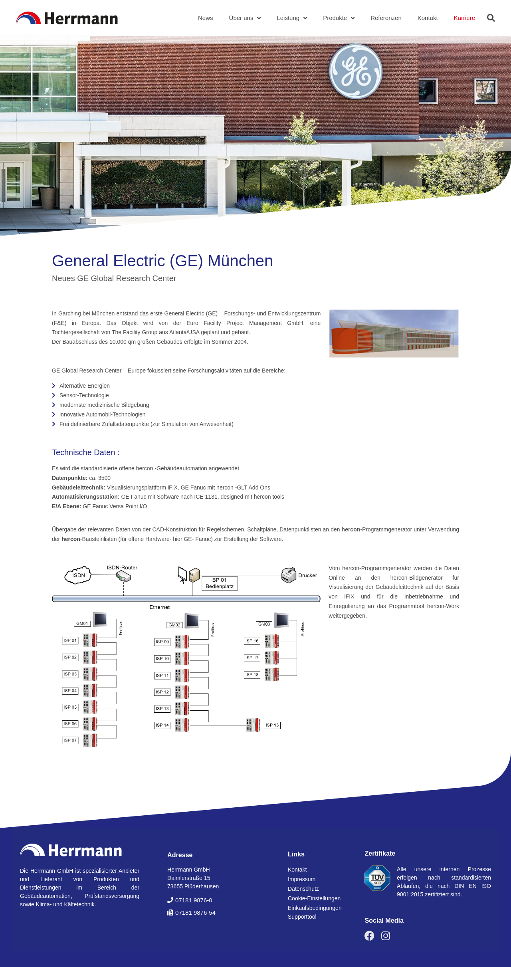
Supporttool (302, 916)
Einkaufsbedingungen (315, 908)
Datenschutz (303, 889)
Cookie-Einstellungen (314, 898)
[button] (491, 18)
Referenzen (386, 17)
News (205, 17)
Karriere (464, 17)
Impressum (301, 879)
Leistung (292, 18)
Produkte (339, 18)
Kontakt (428, 17)
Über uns (245, 18)
